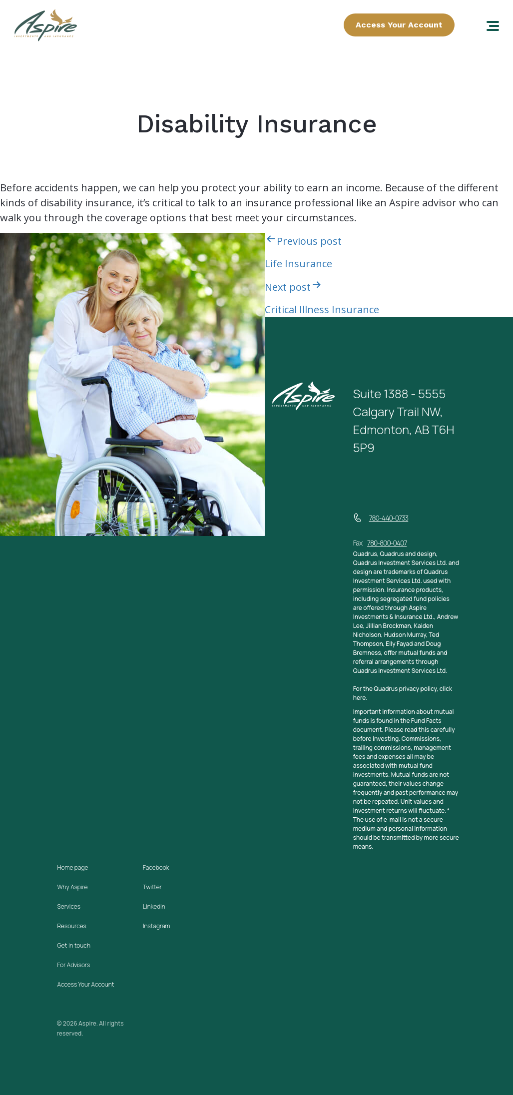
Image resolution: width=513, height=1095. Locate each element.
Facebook (156, 867)
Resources (71, 926)
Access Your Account (399, 24)
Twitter (152, 887)
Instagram (156, 926)
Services (68, 906)
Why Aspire (72, 887)
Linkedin (154, 906)
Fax (380, 543)
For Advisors (73, 965)
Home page (72, 867)
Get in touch (73, 945)
